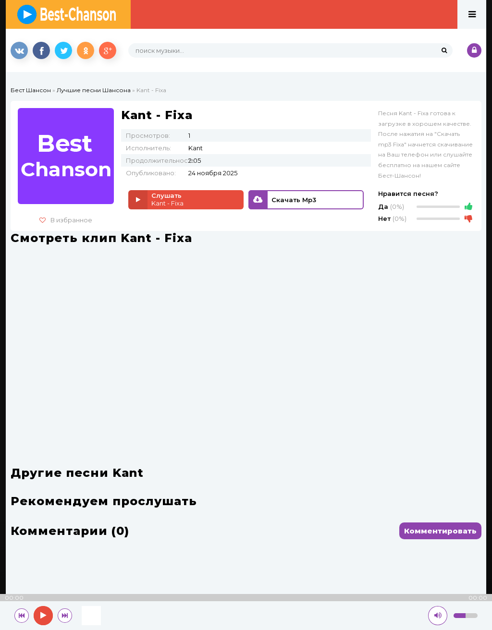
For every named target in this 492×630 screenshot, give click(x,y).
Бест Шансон (31, 90)
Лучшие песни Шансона (94, 90)
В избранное (65, 220)
